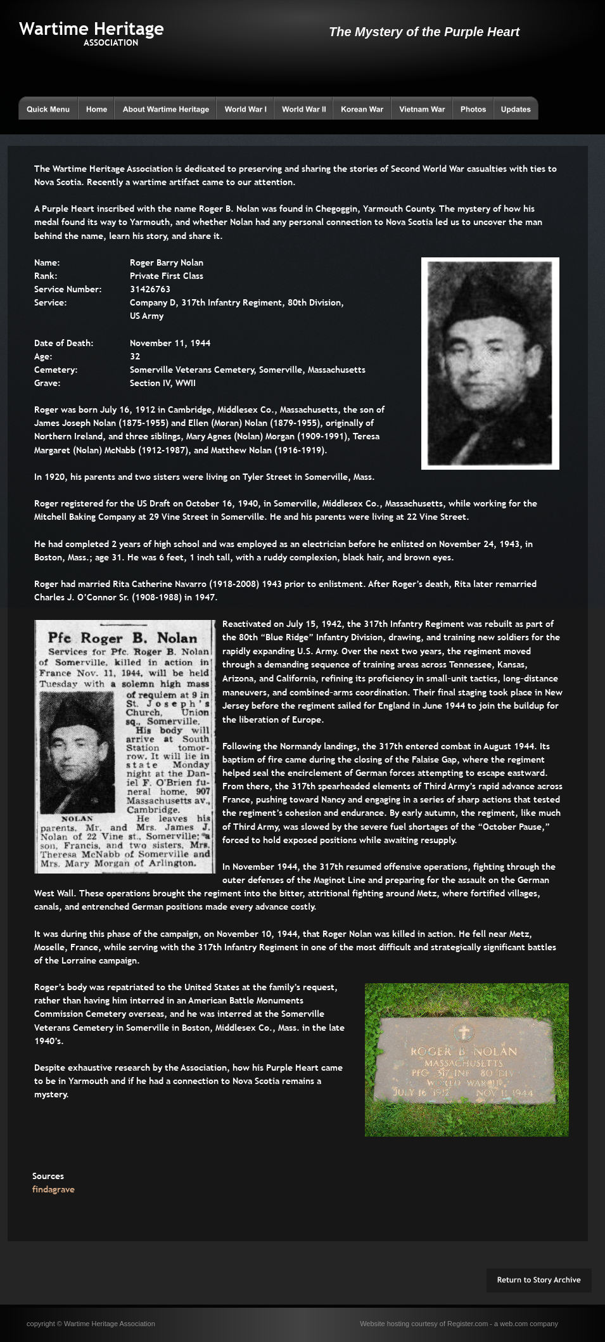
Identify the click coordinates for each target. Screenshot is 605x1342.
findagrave (53, 1189)
